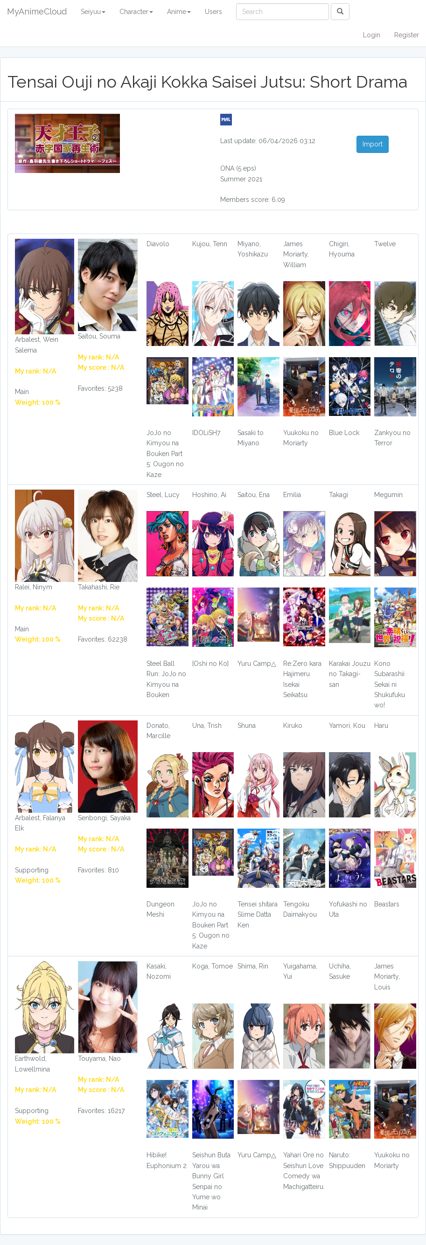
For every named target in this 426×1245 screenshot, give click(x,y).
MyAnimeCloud (37, 11)
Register (406, 35)
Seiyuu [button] (93, 11)
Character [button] (136, 11)
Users (213, 11)
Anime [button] (179, 11)
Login (371, 35)
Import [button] (373, 144)
